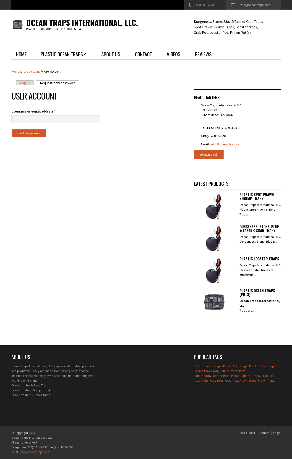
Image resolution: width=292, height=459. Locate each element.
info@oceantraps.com (255, 5)
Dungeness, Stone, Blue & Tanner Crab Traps (259, 229)
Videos (173, 54)
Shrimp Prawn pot (206, 371)
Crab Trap (231, 380)
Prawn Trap (265, 380)
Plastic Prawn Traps (262, 366)
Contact (143, 54)
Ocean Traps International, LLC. (82, 22)
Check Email (247, 433)
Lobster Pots (220, 376)
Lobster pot (202, 376)
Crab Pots (217, 380)
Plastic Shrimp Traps (208, 366)
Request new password (59, 83)
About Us (110, 54)
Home (21, 54)
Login (277, 433)
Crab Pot (267, 376)
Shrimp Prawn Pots (232, 371)
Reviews (203, 54)
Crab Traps (201, 380)
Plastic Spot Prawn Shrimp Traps (257, 197)
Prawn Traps (248, 380)
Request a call (208, 155)
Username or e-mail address (33, 111)
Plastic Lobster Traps (259, 259)
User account (31, 71)
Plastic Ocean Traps (62, 54)
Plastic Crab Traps (235, 366)
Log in (25, 83)
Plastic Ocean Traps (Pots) (257, 293)
